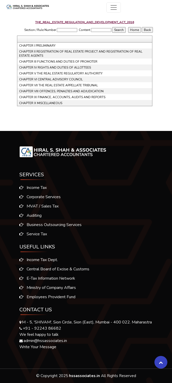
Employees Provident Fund (47, 298)
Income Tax (31, 187)
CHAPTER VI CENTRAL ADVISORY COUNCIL (51, 79)
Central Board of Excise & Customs (54, 270)
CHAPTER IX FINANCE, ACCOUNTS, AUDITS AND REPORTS (62, 97)
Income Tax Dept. (38, 261)
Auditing (29, 215)
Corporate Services (38, 197)
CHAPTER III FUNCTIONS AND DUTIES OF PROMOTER (58, 62)
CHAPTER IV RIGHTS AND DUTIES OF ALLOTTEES (55, 67)
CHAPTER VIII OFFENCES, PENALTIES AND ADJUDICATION (61, 91)
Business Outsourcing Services (49, 225)
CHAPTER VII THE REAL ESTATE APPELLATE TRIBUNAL (58, 85)
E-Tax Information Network (47, 280)
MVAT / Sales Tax (37, 206)
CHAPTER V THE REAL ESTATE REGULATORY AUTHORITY (61, 73)
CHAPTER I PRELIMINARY (37, 46)
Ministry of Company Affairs (47, 289)
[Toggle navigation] (113, 7)
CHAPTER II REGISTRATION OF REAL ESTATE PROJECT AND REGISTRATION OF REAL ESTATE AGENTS (80, 53)
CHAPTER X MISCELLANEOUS (40, 103)
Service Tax (31, 234)
